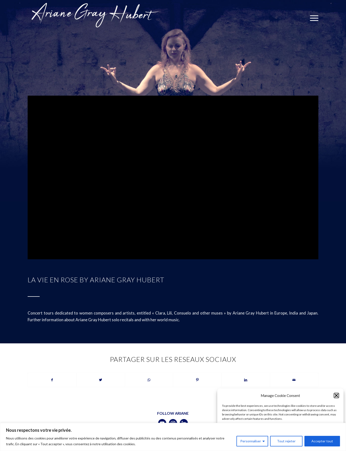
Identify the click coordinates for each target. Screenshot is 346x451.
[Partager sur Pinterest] (197, 380)
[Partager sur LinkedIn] (246, 380)
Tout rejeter (286, 441)
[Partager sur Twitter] (100, 380)
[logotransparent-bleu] (95, 18)
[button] (336, 395)
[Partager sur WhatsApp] (149, 380)
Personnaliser (250, 441)
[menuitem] (312, 18)
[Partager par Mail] (294, 380)
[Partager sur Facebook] (52, 380)
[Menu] (312, 18)
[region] (173, 437)
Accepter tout (322, 441)
